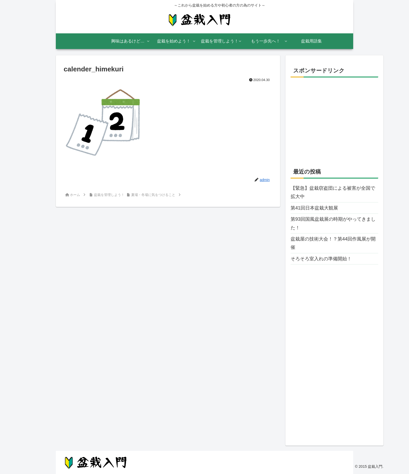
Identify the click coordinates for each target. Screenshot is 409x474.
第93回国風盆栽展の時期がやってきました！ (333, 223)
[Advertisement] (334, 118)
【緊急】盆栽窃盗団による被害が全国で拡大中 (333, 192)
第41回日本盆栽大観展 (314, 208)
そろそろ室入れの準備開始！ (321, 258)
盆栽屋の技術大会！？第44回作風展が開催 (333, 243)
